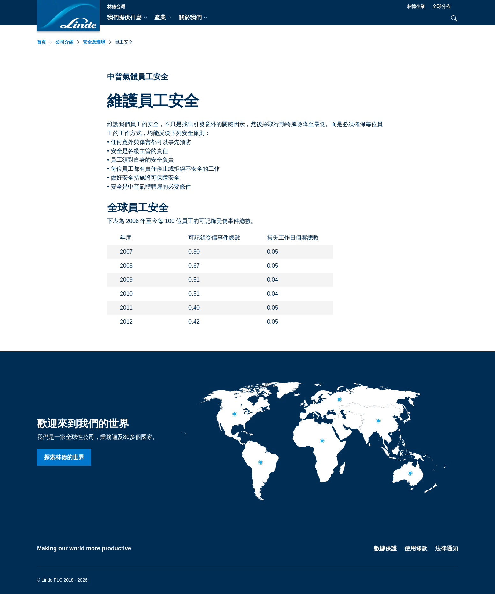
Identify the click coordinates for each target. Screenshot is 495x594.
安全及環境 (94, 42)
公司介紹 (64, 42)
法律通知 (446, 548)
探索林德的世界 (64, 457)
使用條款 (415, 548)
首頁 (41, 42)
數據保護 (385, 548)
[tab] (127, 18)
